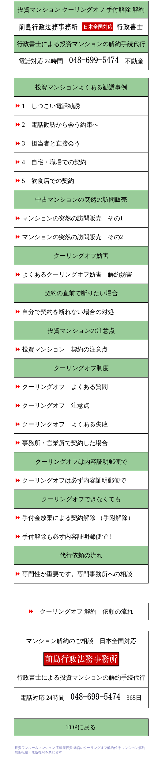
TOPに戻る (81, 727)
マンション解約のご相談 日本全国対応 (81, 640)
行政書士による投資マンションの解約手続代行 (81, 44)
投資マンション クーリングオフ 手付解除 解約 (81, 9)
